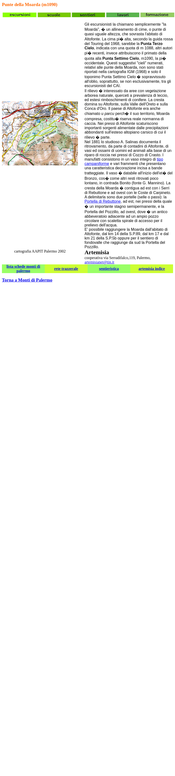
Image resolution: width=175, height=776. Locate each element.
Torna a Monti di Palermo (27, 280)
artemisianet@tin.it (99, 262)
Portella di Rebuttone (102, 201)
